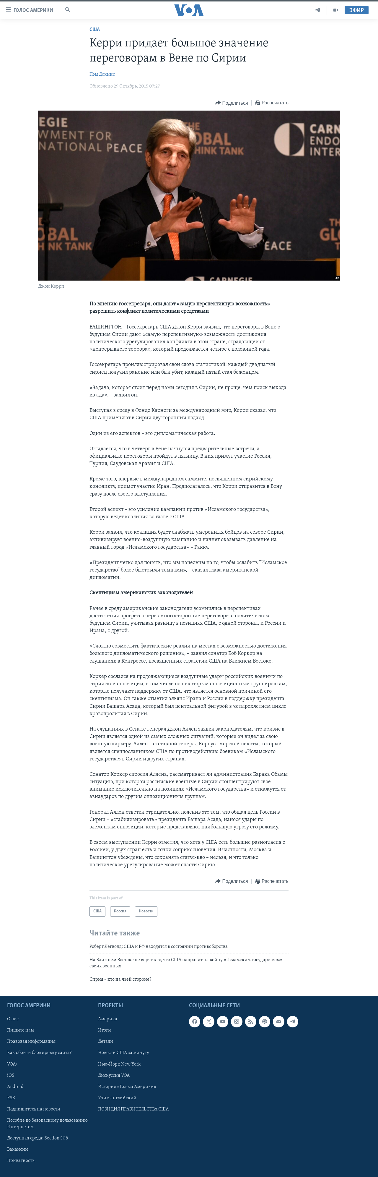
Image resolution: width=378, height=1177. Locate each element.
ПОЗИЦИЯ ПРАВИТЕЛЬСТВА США (133, 1109)
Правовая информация (31, 1041)
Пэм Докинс (102, 74)
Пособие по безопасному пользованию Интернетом (47, 1123)
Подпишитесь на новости (33, 1109)
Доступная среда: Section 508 (37, 1138)
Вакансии (17, 1149)
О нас (13, 1019)
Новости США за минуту (123, 1052)
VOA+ (12, 1064)
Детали (105, 1041)
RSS (11, 1097)
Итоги (104, 1030)
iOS (10, 1075)
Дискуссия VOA (114, 1075)
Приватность (20, 1160)
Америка (107, 1019)
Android (15, 1086)
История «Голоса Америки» (127, 1086)
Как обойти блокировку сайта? (39, 1052)
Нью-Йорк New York (119, 1064)
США (94, 30)
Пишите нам (20, 1030)
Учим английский (117, 1097)
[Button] (231, 103)
